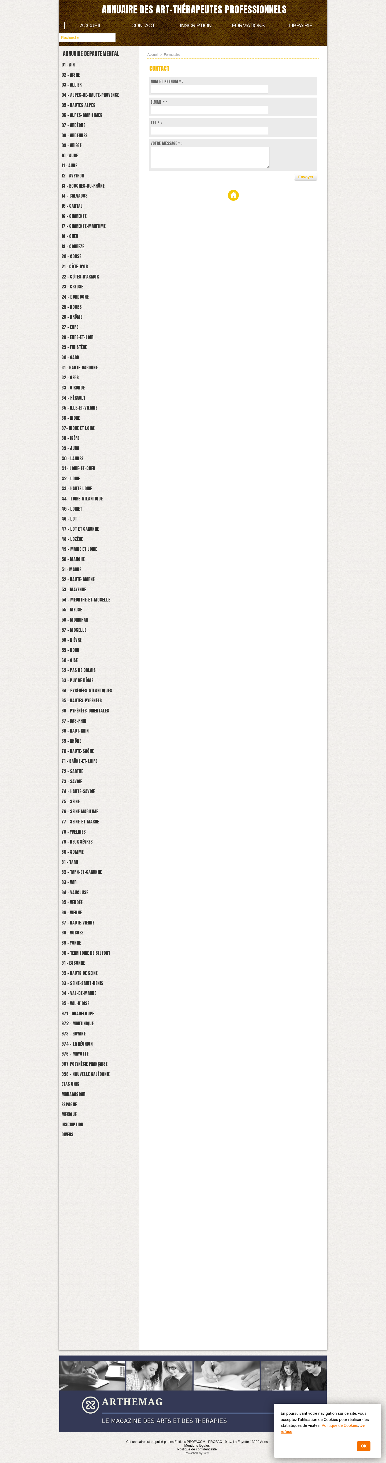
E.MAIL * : (159, 102)
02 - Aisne (74, 77)
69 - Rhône (75, 874)
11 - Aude (72, 186)
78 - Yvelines (77, 982)
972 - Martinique (82, 1211)
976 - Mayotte (79, 1247)
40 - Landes (76, 536)
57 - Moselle (77, 741)
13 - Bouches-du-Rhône (88, 210)
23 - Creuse (76, 331)
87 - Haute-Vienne (82, 1091)
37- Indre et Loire (83, 500)
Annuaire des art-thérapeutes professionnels (194, 9)
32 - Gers (73, 439)
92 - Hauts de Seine (84, 1151)
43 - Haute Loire (81, 572)
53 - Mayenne (78, 693)
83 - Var (72, 1042)
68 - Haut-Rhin (79, 861)
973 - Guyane (77, 1223)
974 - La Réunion (81, 1235)
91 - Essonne (77, 1139)
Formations (248, 25)
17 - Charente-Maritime (89, 258)
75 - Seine (74, 946)
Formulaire (171, 55)
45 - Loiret (75, 596)
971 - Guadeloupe (82, 1199)
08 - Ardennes (78, 150)
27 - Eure (73, 379)
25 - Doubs (75, 355)
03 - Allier (75, 90)
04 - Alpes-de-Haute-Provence (97, 102)
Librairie (301, 25)
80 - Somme (76, 1006)
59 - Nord (73, 765)
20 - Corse (75, 295)
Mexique (72, 1320)
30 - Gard (73, 415)
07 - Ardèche (77, 138)
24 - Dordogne (79, 343)
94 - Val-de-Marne (84, 1175)
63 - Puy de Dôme (82, 801)
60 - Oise (73, 777)
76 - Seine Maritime (85, 958)
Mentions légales (197, 1445)
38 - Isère (74, 512)
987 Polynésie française (90, 1260)
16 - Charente (78, 246)
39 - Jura (73, 524)
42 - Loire (74, 560)
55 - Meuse (75, 717)
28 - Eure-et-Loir (82, 391)
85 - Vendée (75, 1067)
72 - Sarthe (76, 910)
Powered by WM (197, 1453)
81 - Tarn (73, 1018)
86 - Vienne (75, 1079)
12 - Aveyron (76, 198)
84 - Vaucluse (78, 1054)
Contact (143, 25)
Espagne (72, 1308)
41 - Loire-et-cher (83, 548)
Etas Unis (73, 1284)
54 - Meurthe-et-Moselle (92, 705)
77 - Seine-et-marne (85, 970)
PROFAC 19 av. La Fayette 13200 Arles (238, 1442)
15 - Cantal (75, 234)
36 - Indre (74, 488)
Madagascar (77, 1296)
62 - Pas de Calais (83, 789)
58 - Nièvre (75, 753)
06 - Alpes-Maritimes (87, 126)
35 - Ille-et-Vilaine (84, 475)
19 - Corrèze (76, 283)
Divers (70, 1344)
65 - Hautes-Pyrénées (87, 825)
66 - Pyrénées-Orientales (91, 837)
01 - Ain (71, 65)
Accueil (91, 25)
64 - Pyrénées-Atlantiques (93, 813)
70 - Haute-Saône (82, 886)
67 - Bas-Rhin (78, 849)
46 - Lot (72, 608)
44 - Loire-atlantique (87, 584)
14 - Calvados (78, 222)
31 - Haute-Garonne (84, 427)
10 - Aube (73, 174)
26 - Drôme (75, 367)
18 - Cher (73, 270)
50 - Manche (77, 656)
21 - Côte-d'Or (78, 307)
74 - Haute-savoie (83, 934)
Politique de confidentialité (197, 1449)
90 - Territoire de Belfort (93, 1127)
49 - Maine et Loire (84, 644)
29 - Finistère (78, 403)
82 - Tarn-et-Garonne (87, 1030)
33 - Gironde (77, 451)
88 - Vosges (76, 1103)
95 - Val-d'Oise (79, 1187)
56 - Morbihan (79, 729)
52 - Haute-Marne (83, 681)
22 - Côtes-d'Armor (85, 319)
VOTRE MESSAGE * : (166, 143)
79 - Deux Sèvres (82, 994)
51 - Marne (75, 668)
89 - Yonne (74, 1115)
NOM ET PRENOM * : (167, 81)
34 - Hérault (77, 463)
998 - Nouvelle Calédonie (91, 1272)
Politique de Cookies (339, 1425)
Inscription (195, 25)
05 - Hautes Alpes (83, 114)
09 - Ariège (75, 162)
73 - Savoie (75, 922)
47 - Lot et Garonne (85, 620)
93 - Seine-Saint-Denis (88, 1163)
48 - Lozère (76, 632)
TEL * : (156, 123)
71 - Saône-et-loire (84, 898)
